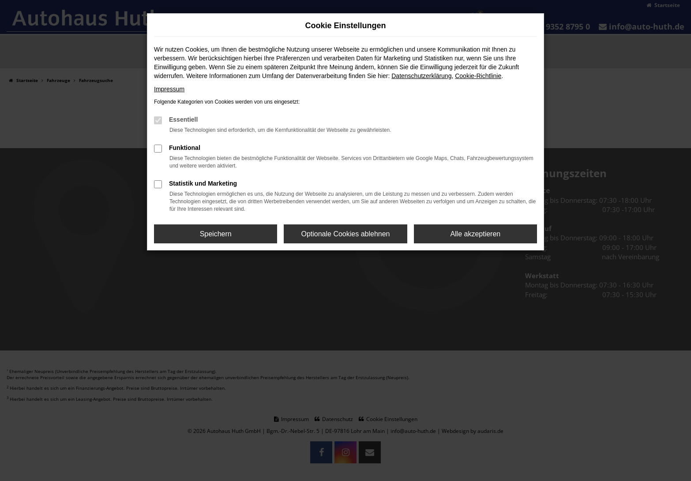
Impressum (169, 89)
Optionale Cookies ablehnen (345, 234)
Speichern (216, 234)
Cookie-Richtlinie (478, 75)
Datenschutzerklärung (421, 75)
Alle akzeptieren (475, 234)
